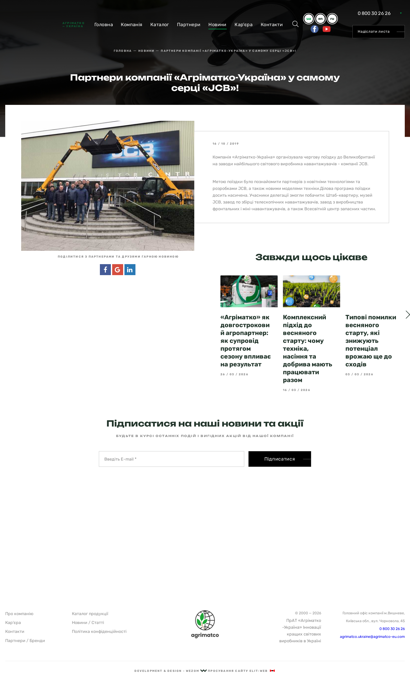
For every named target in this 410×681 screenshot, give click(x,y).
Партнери (189, 24)
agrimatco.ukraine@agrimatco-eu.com (372, 636)
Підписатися (279, 459)
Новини (217, 24)
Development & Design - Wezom (170, 671)
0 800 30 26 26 (374, 13)
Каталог (159, 24)
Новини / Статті (88, 622)
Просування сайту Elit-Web (241, 671)
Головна (103, 24)
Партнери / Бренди (25, 640)
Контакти (272, 24)
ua (308, 18)
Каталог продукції (90, 613)
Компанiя (132, 24)
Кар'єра (244, 24)
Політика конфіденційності (99, 631)
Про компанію (19, 613)
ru (332, 18)
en (320, 18)
